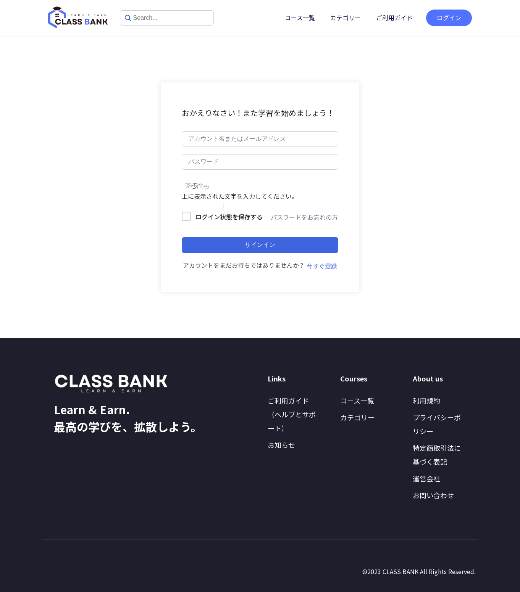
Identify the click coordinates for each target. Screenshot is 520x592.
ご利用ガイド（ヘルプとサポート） (292, 414)
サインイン (260, 244)
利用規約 (426, 400)
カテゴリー (345, 17)
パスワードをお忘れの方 (304, 217)
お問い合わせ (433, 495)
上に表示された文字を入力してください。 (240, 196)
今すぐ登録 (322, 265)
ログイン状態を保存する (229, 216)
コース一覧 (300, 17)
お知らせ (281, 445)
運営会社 (426, 478)
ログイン (449, 17)
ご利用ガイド (394, 17)
